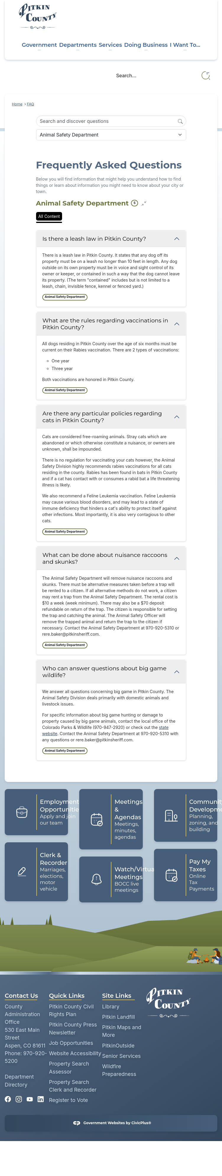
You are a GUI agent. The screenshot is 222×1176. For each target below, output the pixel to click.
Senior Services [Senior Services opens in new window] (121, 1056)
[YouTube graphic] (30, 1097)
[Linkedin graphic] (41, 1097)
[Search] (180, 120)
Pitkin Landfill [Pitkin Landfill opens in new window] (118, 1017)
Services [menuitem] (110, 44)
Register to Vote (68, 1100)
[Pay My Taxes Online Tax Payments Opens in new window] (185, 875)
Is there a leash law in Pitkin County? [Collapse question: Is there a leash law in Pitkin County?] (94, 238)
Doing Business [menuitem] (146, 44)
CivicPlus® (141, 1123)
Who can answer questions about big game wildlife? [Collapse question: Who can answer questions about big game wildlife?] (105, 672)
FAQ (30, 104)
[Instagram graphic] (19, 1097)
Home (17, 104)
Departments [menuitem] (78, 44)
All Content (49, 216)
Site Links (117, 995)
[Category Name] (111, 134)
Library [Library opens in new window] (110, 1006)
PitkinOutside (118, 1045)
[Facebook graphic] (8, 1097)
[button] (206, 75)
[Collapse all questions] (144, 203)
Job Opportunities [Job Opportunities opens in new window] (71, 1043)
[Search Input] (111, 121)
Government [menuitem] (39, 44)
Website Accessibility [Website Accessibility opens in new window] (75, 1053)
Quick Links (67, 995)
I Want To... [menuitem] (185, 44)
